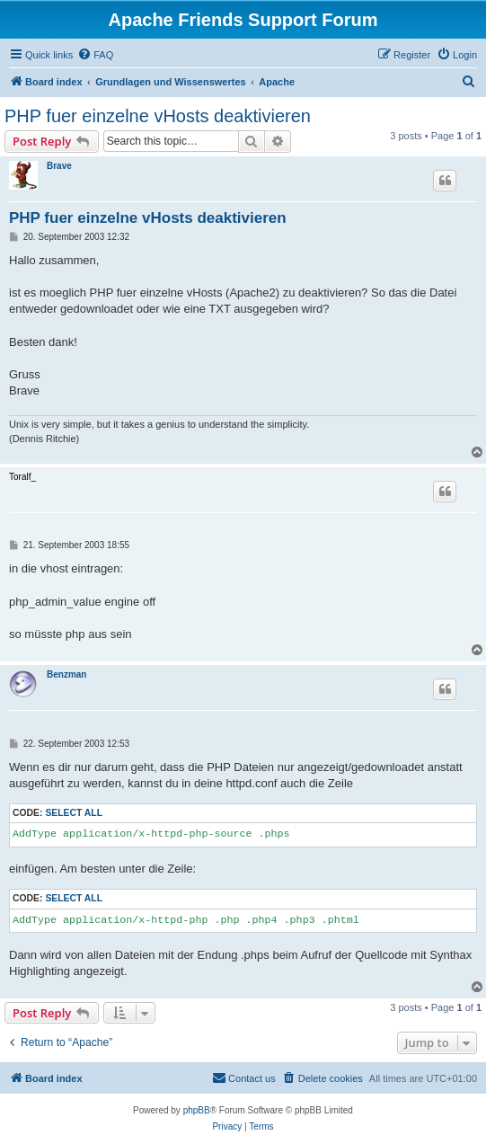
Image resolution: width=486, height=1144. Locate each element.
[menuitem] (95, 55)
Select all (73, 813)
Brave (59, 166)
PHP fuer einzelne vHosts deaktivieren (157, 116)
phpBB (196, 1110)
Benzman (66, 674)
